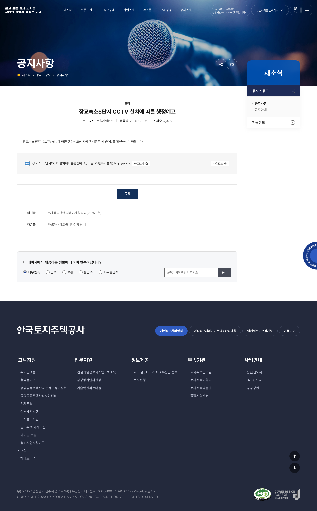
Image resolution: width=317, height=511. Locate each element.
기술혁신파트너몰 (89, 388)
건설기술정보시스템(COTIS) (96, 372)
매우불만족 (110, 272)
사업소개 (128, 10)
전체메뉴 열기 (306, 10)
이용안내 (289, 331)
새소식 (67, 10)
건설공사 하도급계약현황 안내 (66, 225)
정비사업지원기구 (32, 443)
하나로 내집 (28, 458)
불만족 (88, 272)
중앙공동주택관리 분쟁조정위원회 (43, 388)
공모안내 (261, 110)
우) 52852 (24, 491)
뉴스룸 (147, 10)
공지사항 (261, 104)
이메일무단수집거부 (260, 331)
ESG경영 (166, 10)
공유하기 (221, 64)
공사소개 (185, 10)
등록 (224, 272)
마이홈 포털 (28, 435)
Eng (295, 12)
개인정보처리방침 (171, 331)
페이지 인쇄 (232, 64)
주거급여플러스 (31, 372)
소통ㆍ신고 (88, 10)
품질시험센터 (199, 396)
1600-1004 (106, 491)
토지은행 (140, 380)
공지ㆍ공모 (260, 91)
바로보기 (141, 163)
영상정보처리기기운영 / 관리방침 (215, 331)
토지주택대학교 (200, 380)
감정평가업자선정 (89, 380)
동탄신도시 (254, 372)
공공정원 (253, 388)
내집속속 (26, 451)
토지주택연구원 (200, 372)
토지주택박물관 (200, 388)
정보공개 (109, 10)
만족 (54, 272)
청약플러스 (28, 380)
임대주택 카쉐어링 (32, 427)
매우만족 (34, 272)
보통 (70, 272)
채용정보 (258, 122)
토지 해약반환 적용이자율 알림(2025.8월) (74, 213)
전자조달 (26, 404)
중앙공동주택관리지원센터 (38, 396)
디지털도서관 (29, 419)
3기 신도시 (254, 380)
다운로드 (220, 163)
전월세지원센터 (31, 411)
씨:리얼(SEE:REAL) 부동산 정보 (156, 372)
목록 (127, 194)
